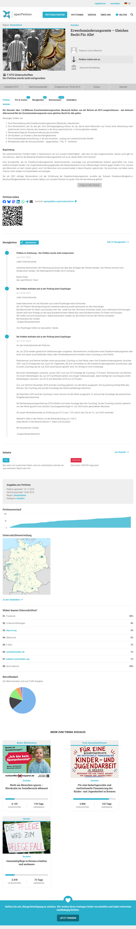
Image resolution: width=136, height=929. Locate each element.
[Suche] (131, 14)
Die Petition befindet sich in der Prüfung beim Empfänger (43, 289)
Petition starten (55, 15)
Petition (6, 100)
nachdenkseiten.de (15, 652)
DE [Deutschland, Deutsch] (127, 3)
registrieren (100, 3)
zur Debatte (120, 452)
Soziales (75, 25)
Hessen (26, 819)
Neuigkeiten (38, 98)
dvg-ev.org (11, 630)
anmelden (115, 3)
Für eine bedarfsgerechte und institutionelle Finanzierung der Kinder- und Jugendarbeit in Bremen (94, 788)
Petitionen (77, 15)
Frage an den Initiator (89, 185)
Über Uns (106, 15)
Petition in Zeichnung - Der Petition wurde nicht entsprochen (45, 253)
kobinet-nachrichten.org (17, 659)
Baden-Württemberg (26, 743)
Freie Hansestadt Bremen (94, 743)
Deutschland (16, 25)
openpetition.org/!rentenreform (60, 201)
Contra (76, 460)
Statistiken (71, 100)
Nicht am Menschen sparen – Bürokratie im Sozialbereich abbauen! (26, 786)
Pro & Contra (21, 98)
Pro (6, 460)
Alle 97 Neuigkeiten (116, 242)
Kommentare (55, 98)
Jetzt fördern (68, 918)
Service (92, 15)
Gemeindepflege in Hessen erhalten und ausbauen (26, 862)
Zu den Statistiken (12, 599)
